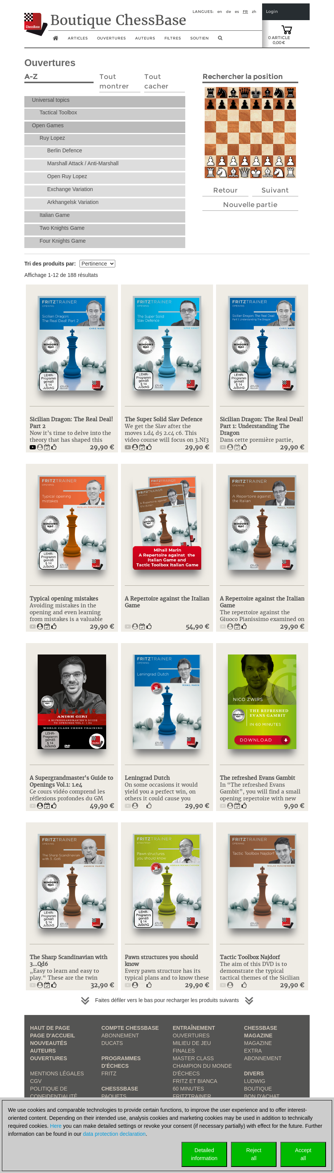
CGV (35, 1081)
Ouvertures (48, 1058)
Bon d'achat (262, 1096)
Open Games (48, 125)
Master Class (193, 1058)
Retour (225, 190)
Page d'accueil (52, 1035)
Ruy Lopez (52, 138)
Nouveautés (48, 1043)
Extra (253, 1051)
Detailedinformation (204, 1154)
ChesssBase (120, 1089)
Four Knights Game (63, 241)
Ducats (112, 1043)
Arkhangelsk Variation (73, 202)
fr (245, 11)
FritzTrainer (192, 1096)
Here (56, 1126)
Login (272, 11)
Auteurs (145, 38)
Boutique (258, 1089)
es (237, 11)
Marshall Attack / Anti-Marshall (83, 163)
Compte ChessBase (130, 1028)
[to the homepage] (36, 19)
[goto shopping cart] (287, 29)
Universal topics (51, 100)
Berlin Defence (64, 150)
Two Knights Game (62, 228)
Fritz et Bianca (195, 1081)
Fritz (109, 1073)
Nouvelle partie (250, 205)
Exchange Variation (70, 189)
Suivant (275, 190)
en (219, 11)
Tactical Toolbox (58, 112)
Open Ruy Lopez (67, 176)
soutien (199, 38)
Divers (254, 1073)
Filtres (172, 38)
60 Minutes (188, 1089)
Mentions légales (57, 1073)
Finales (184, 1051)
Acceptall (303, 1154)
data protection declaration (114, 1134)
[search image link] (220, 40)
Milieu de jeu (192, 1043)
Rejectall (253, 1154)
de (228, 11)
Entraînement (194, 1028)
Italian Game (55, 215)
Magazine (258, 1043)
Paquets (114, 1096)
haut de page (50, 1028)
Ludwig (255, 1081)
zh (254, 11)
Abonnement (120, 1035)
